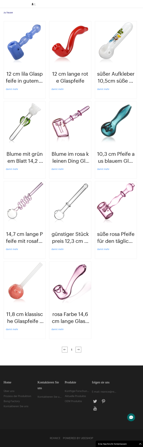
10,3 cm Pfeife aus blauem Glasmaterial (116, 157)
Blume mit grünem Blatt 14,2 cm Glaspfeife (25, 157)
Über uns (9, 391)
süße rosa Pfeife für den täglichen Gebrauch (115, 237)
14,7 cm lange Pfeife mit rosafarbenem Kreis (24, 237)
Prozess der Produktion (17, 396)
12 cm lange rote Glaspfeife (70, 77)
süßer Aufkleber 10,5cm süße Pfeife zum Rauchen (116, 77)
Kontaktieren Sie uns (16, 406)
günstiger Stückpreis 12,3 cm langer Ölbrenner (70, 237)
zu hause (8, 12)
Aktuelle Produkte (75, 396)
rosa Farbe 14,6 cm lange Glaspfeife (70, 317)
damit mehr (12, 88)
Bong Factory (12, 401)
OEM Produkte (73, 401)
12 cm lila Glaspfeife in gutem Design (24, 77)
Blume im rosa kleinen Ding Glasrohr (70, 157)
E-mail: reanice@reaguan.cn (104, 391)
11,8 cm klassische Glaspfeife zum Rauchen (24, 317)
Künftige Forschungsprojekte (77, 391)
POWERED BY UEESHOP (78, 438)
